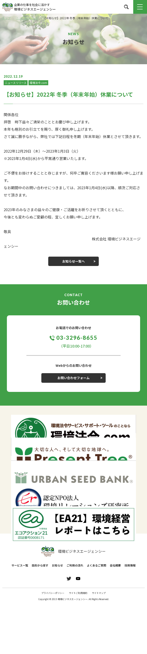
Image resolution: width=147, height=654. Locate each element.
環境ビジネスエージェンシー (73, 551)
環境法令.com (38, 83)
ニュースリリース (15, 83)
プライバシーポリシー (52, 593)
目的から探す (40, 565)
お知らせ (57, 565)
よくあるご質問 (96, 565)
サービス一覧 (19, 565)
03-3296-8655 (76, 337)
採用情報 (130, 565)
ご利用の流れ (75, 565)
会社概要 (115, 565)
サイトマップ (99, 593)
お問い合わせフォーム (73, 377)
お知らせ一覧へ (73, 261)
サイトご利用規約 (78, 593)
